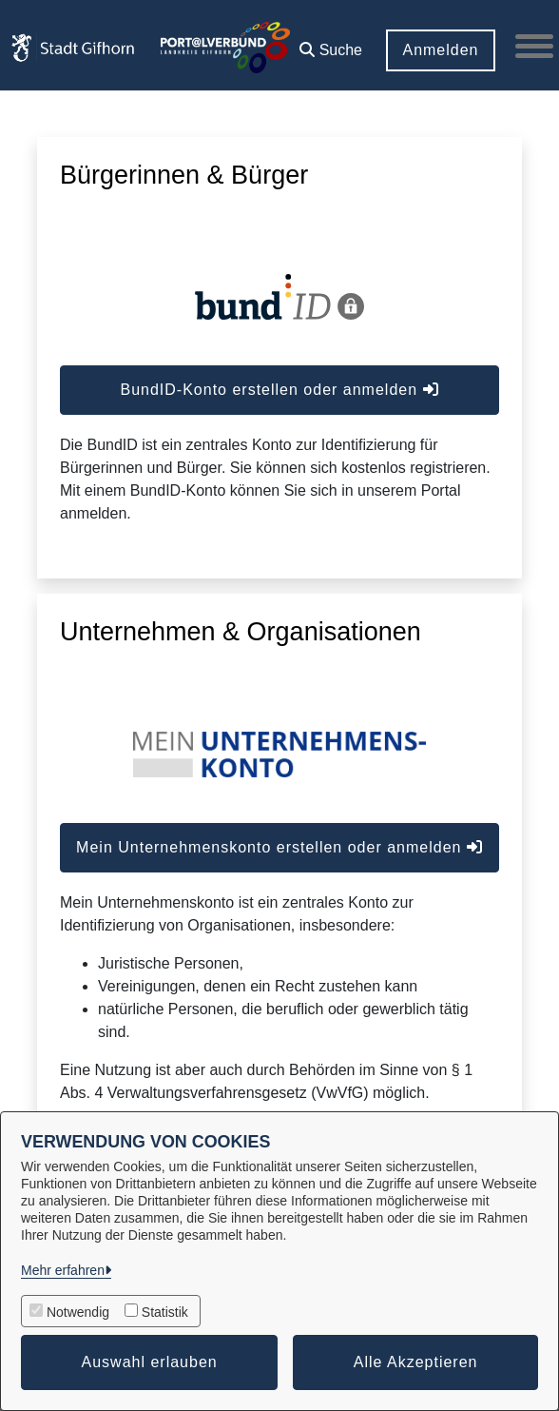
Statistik (165, 1312)
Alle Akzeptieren (416, 1362)
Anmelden (440, 50)
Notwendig (78, 1312)
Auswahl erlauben (150, 1362)
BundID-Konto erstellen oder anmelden (279, 390)
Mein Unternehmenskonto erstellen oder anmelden (279, 847)
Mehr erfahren (63, 1270)
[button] (331, 43)
